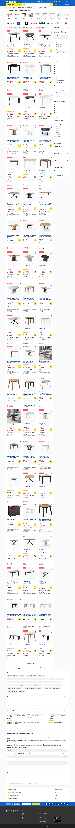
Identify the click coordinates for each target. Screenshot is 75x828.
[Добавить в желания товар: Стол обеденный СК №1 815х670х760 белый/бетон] (51, 441)
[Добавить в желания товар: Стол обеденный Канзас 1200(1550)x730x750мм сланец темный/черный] (35, 31)
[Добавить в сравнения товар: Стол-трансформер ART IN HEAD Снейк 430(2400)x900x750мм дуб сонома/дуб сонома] (35, 601)
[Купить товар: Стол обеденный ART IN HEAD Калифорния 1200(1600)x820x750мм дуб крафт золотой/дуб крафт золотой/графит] (19, 240)
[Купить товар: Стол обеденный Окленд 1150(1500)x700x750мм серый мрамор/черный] (19, 50)
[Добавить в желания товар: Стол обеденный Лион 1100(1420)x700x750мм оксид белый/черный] (20, 94)
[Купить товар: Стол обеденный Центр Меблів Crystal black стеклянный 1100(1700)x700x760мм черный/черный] (19, 82)
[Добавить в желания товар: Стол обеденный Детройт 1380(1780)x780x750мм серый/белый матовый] (35, 347)
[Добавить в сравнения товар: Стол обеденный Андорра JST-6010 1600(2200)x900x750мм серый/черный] (20, 190)
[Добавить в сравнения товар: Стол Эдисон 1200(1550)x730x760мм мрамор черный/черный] (35, 96)
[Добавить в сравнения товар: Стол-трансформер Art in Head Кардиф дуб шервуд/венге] (35, 380)
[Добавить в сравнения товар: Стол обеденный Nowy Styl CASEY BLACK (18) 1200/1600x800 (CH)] (51, 190)
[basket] (66, 4)
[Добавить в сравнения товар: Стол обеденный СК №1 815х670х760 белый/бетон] (51, 443)
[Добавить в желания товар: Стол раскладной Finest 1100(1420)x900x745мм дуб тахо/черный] (35, 473)
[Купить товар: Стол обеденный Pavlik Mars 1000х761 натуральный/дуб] (19, 493)
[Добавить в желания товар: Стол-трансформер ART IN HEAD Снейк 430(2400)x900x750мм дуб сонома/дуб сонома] (35, 599)
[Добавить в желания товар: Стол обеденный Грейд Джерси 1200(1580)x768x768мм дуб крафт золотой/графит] (20, 252)
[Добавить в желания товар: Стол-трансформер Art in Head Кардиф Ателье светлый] (51, 315)
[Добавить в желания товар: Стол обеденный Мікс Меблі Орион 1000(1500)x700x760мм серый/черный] (20, 347)
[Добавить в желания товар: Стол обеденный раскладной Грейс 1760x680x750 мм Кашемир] (51, 347)
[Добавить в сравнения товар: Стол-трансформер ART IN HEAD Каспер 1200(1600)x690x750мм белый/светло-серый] (51, 538)
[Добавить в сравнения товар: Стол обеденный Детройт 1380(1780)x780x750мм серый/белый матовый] (35, 348)
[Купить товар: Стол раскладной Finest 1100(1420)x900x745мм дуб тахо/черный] (35, 493)
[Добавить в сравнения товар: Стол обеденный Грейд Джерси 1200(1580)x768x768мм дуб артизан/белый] (20, 127)
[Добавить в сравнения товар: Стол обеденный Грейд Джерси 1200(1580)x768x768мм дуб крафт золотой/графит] (20, 254)
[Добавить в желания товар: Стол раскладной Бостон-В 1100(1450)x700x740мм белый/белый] (20, 283)
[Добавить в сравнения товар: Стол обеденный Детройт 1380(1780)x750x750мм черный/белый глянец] (51, 285)
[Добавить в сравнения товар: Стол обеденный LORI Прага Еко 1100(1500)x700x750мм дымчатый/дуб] (51, 159)
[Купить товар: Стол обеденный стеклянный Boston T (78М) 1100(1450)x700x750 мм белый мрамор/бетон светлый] (35, 272)
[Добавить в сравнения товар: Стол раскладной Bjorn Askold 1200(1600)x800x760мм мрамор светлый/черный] (35, 569)
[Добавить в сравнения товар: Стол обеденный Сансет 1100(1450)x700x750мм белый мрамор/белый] (35, 412)
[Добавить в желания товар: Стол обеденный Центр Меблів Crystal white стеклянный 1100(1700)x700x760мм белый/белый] (51, 94)
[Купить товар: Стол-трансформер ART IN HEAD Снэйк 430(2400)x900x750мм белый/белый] (51, 619)
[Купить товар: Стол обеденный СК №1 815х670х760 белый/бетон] (51, 461)
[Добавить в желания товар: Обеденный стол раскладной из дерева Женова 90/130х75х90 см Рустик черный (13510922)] (51, 505)
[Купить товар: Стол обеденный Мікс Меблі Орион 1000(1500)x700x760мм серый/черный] (19, 366)
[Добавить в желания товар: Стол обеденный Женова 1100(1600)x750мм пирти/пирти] (35, 631)
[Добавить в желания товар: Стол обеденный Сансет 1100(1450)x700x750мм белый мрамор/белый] (35, 410)
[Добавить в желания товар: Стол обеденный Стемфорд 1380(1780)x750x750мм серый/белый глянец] (35, 441)
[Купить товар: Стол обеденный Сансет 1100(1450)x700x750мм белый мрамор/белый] (35, 429)
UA (20, 1)
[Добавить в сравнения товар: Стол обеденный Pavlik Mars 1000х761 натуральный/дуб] (20, 475)
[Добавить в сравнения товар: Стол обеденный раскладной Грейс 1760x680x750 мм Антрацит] (20, 412)
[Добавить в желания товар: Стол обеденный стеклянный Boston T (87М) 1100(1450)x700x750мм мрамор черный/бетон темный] (51, 252)
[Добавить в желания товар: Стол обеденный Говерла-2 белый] (35, 505)
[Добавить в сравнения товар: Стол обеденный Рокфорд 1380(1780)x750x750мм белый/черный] (51, 569)
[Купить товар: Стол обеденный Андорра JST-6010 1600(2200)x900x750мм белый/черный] (51, 50)
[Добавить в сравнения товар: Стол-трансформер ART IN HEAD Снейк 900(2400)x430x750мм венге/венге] (20, 633)
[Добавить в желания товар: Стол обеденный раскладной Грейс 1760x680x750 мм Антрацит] (20, 410)
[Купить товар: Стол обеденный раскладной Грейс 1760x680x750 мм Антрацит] (19, 429)
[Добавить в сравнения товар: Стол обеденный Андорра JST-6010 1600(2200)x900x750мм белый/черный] (51, 33)
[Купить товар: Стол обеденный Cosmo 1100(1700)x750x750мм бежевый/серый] (51, 398)
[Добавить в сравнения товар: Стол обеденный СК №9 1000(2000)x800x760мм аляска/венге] (51, 475)
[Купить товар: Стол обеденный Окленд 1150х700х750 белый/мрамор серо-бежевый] (35, 177)
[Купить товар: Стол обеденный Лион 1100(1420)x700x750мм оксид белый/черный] (19, 114)
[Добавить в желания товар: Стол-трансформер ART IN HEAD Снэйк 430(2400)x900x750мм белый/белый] (51, 599)
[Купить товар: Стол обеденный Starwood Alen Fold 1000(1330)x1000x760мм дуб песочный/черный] (51, 240)
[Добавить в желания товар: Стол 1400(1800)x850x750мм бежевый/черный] (20, 315)
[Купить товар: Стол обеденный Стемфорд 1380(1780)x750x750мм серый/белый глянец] (35, 461)
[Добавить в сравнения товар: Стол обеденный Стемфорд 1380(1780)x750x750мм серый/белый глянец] (35, 443)
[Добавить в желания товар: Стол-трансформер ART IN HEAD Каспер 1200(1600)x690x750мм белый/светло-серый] (51, 536)
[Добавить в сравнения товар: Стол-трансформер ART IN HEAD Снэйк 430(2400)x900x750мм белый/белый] (51, 601)
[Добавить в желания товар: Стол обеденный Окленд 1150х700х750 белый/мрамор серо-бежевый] (35, 157)
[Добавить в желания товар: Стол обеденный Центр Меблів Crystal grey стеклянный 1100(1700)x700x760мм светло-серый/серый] (51, 62)
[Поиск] (51, 4)
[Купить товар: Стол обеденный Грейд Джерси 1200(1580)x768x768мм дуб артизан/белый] (19, 145)
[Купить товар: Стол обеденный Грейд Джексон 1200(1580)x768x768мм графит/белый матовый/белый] (51, 429)
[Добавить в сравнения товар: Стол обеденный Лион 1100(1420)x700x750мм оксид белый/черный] (20, 96)
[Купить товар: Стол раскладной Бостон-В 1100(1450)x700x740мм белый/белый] (19, 303)
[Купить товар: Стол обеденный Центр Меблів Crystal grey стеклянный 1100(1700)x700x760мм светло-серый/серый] (51, 82)
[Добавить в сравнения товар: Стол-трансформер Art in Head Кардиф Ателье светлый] (51, 317)
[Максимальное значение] (64, 52)
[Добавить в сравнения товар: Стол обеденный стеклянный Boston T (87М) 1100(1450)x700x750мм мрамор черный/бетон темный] (51, 254)
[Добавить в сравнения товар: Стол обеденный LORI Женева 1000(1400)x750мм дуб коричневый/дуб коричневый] (20, 443)
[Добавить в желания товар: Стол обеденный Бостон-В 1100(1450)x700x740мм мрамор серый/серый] (35, 189)
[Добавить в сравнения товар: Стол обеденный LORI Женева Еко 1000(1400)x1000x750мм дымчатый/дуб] (35, 317)
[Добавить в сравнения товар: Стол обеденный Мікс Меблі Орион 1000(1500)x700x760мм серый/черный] (20, 348)
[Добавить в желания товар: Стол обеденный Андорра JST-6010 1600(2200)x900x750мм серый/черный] (20, 189)
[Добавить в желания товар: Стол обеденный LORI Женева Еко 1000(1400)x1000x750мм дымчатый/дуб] (35, 315)
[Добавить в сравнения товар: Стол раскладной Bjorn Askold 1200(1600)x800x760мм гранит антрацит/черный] (20, 569)
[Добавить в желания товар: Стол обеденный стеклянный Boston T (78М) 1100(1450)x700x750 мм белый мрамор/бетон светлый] (35, 252)
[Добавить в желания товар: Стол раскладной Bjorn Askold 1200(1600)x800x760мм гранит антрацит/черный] (20, 568)
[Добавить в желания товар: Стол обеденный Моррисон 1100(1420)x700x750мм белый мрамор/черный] (51, 631)
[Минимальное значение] (57, 52)
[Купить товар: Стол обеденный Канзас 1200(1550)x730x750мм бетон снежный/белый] (35, 82)
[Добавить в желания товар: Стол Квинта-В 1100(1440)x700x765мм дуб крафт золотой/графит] (20, 536)
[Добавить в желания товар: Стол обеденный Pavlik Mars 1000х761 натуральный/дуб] (20, 473)
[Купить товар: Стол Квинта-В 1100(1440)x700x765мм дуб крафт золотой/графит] (19, 556)
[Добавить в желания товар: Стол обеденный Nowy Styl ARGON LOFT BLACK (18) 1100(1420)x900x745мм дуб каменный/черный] (35, 536)
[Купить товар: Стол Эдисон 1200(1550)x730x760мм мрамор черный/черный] (35, 114)
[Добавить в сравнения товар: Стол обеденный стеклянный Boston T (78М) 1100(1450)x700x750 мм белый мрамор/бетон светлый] (35, 254)
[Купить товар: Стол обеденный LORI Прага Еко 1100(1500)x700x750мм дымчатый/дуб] (51, 177)
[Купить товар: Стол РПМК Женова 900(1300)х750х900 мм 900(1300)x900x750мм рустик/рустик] (19, 398)
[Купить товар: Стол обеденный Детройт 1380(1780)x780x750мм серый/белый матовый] (35, 366)
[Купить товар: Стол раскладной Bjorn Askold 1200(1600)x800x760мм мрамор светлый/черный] (35, 587)
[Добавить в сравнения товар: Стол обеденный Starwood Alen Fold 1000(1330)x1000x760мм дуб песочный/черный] (51, 222)
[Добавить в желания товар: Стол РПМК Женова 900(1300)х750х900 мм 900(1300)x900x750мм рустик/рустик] (20, 378)
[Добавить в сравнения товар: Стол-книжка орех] (20, 506)
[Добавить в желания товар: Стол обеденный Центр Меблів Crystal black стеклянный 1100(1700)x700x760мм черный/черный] (20, 62)
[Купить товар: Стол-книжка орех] (19, 524)
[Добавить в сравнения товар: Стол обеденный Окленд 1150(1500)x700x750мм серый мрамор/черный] (20, 33)
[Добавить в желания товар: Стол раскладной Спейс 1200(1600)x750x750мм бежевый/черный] (20, 157)
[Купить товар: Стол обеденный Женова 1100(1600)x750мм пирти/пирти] (35, 651)
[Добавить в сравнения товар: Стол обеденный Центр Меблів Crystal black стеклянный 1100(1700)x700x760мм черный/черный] (20, 64)
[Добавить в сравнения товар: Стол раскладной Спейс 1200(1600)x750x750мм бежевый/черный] (20, 159)
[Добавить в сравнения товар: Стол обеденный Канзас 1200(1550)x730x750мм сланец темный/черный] (35, 33)
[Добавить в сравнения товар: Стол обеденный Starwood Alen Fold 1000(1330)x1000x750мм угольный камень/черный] (51, 127)
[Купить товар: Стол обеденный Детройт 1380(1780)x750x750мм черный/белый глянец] (51, 303)
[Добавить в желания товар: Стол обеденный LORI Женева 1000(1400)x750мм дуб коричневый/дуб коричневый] (20, 441)
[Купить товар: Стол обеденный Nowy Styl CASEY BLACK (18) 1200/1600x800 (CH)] (51, 208)
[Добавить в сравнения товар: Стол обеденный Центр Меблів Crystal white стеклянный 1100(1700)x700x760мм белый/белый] (51, 96)
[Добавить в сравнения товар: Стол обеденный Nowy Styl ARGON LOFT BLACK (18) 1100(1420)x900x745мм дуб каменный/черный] (35, 538)
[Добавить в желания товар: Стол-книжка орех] (20, 505)
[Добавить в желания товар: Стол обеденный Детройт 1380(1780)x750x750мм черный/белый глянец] (51, 283)
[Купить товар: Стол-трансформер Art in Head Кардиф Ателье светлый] (51, 335)
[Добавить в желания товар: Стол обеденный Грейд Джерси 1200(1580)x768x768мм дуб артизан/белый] (20, 126)
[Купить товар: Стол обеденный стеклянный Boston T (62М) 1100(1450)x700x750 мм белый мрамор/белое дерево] (35, 145)
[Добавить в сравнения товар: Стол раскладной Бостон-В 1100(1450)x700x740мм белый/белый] (20, 285)
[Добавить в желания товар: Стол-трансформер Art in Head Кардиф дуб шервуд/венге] (35, 378)
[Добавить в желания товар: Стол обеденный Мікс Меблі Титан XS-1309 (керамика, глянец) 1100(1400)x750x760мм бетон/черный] (35, 220)
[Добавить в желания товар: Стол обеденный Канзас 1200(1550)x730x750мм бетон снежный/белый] (35, 62)
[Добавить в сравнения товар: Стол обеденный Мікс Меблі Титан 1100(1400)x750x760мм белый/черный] (20, 601)
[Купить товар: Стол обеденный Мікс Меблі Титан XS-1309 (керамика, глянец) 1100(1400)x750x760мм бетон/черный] (35, 240)
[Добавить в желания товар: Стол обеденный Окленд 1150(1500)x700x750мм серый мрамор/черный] (20, 31)
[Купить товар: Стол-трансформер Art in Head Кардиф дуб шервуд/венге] (35, 398)
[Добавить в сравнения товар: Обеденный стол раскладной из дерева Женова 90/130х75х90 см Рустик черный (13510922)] (51, 506)
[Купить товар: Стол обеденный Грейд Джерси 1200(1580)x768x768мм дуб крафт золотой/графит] (19, 272)
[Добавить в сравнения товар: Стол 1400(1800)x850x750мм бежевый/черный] (20, 317)
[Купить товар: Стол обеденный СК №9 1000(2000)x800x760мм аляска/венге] (51, 493)
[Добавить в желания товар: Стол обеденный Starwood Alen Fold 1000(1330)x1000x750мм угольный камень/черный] (51, 126)
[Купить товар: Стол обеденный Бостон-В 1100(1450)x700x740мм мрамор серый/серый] (35, 208)
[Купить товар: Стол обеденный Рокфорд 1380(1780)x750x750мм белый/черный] (51, 587)
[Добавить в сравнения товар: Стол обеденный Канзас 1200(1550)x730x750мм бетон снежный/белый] (35, 64)
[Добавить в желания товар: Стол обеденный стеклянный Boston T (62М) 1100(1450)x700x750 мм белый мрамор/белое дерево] (35, 126)
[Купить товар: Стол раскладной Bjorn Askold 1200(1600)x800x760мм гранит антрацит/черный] (19, 587)
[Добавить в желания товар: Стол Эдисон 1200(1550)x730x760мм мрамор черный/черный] (35, 94)
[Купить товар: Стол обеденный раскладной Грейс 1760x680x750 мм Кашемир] (51, 366)
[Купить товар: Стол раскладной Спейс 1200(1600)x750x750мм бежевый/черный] (19, 177)
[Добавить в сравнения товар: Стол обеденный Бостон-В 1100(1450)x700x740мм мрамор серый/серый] (35, 190)
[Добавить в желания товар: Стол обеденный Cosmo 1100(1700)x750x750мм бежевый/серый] (51, 378)
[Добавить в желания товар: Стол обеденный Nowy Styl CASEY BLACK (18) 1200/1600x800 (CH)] (51, 189)
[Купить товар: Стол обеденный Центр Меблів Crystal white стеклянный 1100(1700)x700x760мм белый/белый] (51, 114)
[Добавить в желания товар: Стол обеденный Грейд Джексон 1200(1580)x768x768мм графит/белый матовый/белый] (51, 410)
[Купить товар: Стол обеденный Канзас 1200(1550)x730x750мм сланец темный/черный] (35, 50)
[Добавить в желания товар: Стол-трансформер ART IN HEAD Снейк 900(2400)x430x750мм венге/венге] (20, 631)
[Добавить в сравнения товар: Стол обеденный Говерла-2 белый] (35, 506)
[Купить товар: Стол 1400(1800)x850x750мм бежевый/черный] (19, 335)
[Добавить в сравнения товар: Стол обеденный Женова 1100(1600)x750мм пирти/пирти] (35, 633)
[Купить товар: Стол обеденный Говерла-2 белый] (35, 524)
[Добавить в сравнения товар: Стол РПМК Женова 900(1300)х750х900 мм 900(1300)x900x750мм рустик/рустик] (20, 380)
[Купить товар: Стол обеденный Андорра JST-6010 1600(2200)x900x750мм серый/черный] (19, 208)
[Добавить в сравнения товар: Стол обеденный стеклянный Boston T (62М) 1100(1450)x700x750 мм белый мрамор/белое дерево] (35, 127)
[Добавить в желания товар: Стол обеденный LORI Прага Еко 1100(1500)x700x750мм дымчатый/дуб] (51, 157)
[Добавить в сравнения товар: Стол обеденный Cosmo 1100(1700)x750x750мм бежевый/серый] (51, 380)
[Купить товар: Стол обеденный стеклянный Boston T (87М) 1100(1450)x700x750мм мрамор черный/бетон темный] (51, 272)
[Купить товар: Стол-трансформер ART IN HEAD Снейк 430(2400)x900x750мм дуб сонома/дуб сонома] (35, 619)
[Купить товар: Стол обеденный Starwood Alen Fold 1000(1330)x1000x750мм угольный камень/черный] (51, 145)
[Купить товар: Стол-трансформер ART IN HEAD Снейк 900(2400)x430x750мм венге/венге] (19, 651)
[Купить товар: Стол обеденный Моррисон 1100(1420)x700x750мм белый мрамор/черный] (51, 651)
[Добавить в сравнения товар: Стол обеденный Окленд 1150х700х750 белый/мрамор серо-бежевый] (35, 159)
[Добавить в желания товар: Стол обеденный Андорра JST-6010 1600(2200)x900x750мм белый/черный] (51, 31)
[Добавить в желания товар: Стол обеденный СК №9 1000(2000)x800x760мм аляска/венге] (51, 473)
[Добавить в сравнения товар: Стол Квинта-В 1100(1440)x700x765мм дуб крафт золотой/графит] (20, 538)
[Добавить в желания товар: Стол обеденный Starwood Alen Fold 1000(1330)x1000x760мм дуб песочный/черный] (51, 220)
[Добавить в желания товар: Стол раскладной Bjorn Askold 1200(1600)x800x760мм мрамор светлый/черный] (35, 568)
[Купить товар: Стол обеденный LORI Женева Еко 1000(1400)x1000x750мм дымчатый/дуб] (35, 335)
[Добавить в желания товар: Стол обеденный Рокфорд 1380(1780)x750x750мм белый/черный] (51, 568)
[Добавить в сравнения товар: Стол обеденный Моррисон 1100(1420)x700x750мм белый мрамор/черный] (51, 633)
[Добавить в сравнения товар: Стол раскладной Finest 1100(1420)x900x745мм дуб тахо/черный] (35, 475)
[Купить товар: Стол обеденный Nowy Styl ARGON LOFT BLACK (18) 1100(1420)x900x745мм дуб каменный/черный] (35, 556)
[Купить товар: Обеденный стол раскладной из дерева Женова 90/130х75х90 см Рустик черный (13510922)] (51, 524)
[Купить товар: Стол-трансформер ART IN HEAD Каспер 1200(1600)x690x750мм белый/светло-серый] (51, 556)
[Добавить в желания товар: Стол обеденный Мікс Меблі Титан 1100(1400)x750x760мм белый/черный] (20, 599)
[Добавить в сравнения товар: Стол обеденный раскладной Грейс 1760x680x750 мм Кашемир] (51, 348)
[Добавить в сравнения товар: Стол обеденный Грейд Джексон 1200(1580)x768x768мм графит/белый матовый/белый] (51, 412)
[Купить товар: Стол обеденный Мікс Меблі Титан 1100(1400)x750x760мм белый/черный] (19, 619)
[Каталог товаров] (14, 4)
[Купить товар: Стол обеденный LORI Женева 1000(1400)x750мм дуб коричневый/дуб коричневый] (19, 461)
